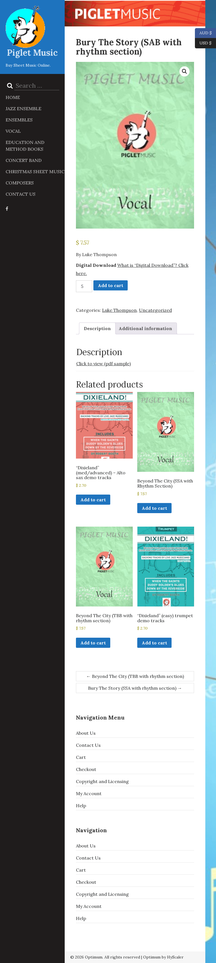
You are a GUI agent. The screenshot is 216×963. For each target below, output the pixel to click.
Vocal (13, 131)
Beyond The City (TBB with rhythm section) (135, 676)
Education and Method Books (25, 145)
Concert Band (24, 160)
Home (13, 97)
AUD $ (203, 33)
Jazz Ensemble (23, 108)
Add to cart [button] (93, 499)
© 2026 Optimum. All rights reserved (105, 957)
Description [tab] (97, 328)
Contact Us (20, 194)
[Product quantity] (84, 286)
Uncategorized (155, 310)
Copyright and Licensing (102, 781)
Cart (81, 757)
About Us (86, 733)
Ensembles (19, 120)
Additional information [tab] (145, 328)
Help (81, 805)
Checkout (86, 769)
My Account (89, 793)
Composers (20, 183)
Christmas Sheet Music (35, 171)
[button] (184, 71)
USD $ (205, 43)
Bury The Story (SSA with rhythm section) (135, 688)
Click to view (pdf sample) (103, 363)
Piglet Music (32, 52)
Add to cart (110, 285)
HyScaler (175, 957)
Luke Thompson (119, 310)
